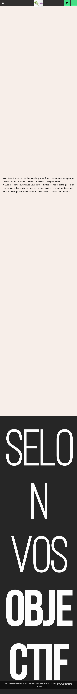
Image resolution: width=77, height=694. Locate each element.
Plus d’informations (64, 683)
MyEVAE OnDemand (67, 3)
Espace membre (74, 3)
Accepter (39, 687)
